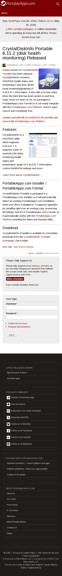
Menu (4, 13)
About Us (11, 493)
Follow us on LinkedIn (19, 437)
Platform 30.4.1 (46, 21)
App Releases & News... (17, 373)
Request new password (19, 326)
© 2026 (6, 553)
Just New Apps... (14, 378)
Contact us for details (16, 475)
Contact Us (12, 527)
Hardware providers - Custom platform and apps (28, 463)
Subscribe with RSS (18, 417)
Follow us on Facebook (19, 430)
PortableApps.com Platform (26, 107)
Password (11, 313)
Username (11, 304)
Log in (30, 253)
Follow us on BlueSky (18, 424)
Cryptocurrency (34, 568)
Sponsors (11, 516)
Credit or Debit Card (25, 565)
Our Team (11, 499)
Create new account (17, 323)
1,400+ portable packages (19, 29)
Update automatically (13, 117)
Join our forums (16, 404)
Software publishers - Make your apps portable (27, 469)
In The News (12, 510)
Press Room (12, 505)
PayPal (39, 565)
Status (9, 533)
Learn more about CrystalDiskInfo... (21, 174)
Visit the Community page (20, 397)
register (39, 253)
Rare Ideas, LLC (24, 559)
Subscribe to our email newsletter (24, 411)
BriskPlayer (15, 21)
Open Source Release (24, 247)
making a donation (40, 266)
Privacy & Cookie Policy (24, 553)
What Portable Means (16, 522)
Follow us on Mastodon (19, 444)
